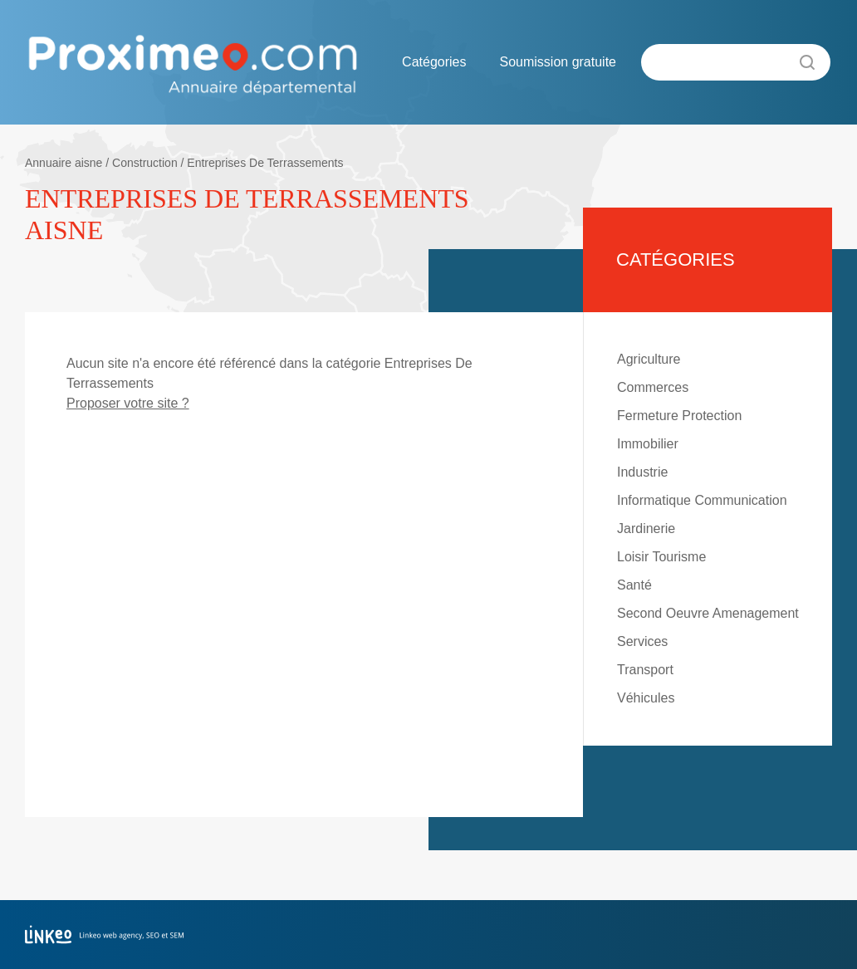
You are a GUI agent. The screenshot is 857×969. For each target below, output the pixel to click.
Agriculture (648, 359)
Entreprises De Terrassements (265, 162)
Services (642, 641)
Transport (645, 670)
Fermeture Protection (679, 416)
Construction (145, 162)
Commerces (652, 387)
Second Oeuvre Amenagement (708, 613)
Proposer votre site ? (127, 403)
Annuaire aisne (63, 162)
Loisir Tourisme (661, 557)
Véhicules (645, 698)
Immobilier (647, 444)
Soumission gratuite (557, 62)
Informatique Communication (702, 500)
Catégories (434, 62)
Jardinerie (646, 528)
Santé (634, 585)
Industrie (642, 472)
